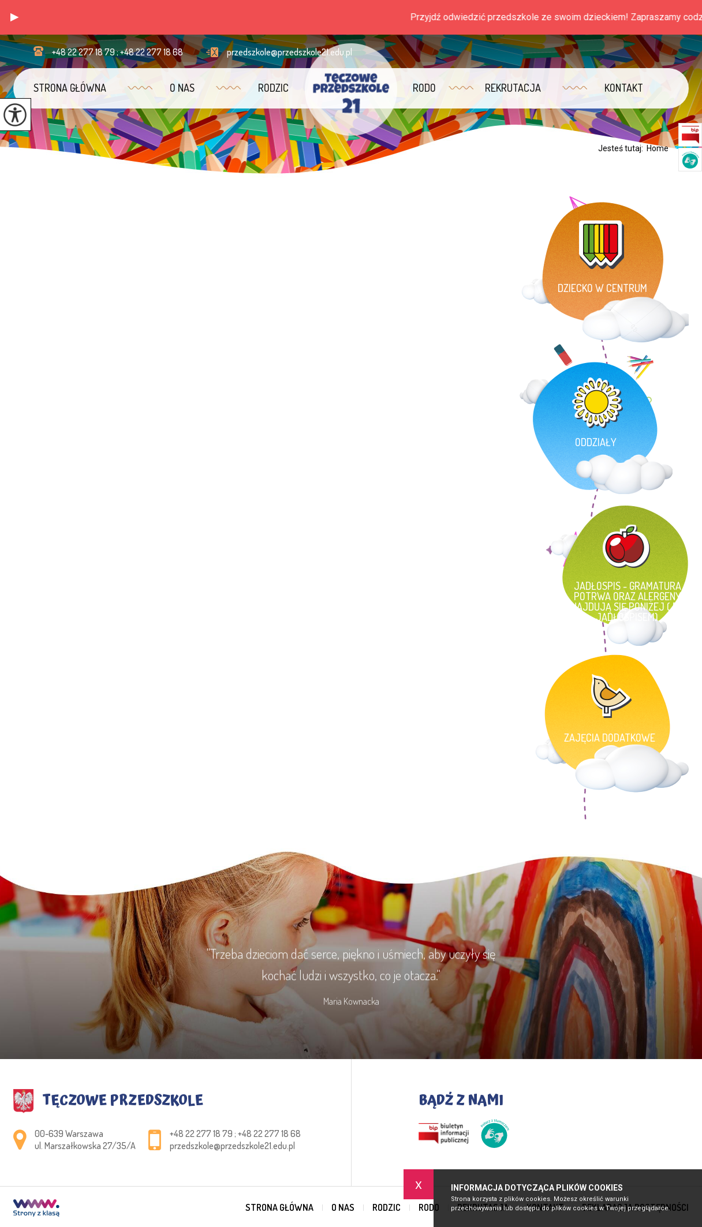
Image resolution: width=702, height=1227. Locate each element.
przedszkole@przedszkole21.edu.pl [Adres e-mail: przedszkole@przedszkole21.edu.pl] (232, 1145)
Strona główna (69, 87)
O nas (182, 87)
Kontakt (623, 87)
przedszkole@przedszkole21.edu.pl (279, 52)
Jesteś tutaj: (622, 148)
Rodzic (273, 87)
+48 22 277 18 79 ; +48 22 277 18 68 (108, 52)
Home (658, 148)
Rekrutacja (513, 87)
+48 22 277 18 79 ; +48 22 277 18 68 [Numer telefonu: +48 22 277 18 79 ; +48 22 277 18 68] (235, 1133)
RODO (424, 87)
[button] (14, 17)
